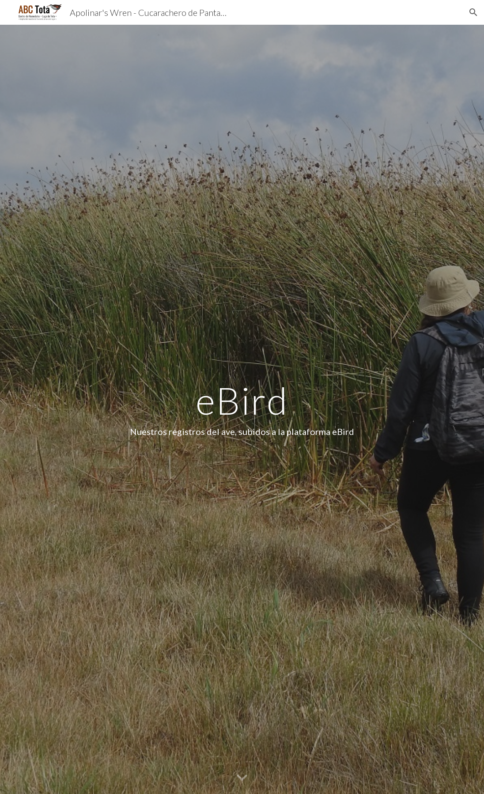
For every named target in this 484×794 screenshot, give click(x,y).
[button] (473, 12)
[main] (242, 409)
